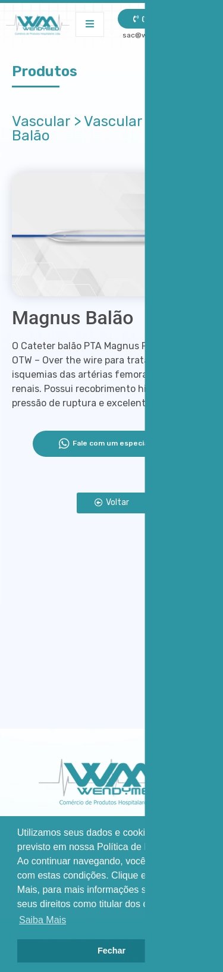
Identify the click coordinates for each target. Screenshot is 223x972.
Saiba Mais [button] (42, 920)
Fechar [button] (111, 950)
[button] (112, 503)
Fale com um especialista (111, 444)
